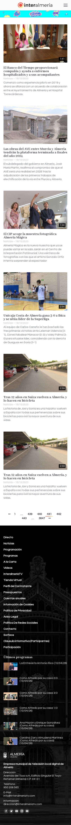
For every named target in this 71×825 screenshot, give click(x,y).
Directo (8, 537)
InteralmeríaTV (12, 574)
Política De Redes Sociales (20, 622)
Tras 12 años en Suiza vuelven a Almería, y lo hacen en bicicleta (35, 399)
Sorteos (8, 635)
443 (24, 518)
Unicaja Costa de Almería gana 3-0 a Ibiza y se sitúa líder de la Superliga (34, 317)
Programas (10, 555)
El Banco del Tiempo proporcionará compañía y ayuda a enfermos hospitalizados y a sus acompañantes (31, 71)
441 (49, 514)
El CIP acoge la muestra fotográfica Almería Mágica (29, 235)
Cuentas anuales (14, 598)
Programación (12, 549)
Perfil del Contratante (17, 586)
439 (30, 514)
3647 (42, 518)
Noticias (8, 78)
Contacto (9, 629)
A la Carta (9, 561)
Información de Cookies (18, 604)
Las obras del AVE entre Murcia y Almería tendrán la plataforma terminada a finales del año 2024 (35, 152)
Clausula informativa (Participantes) (26, 641)
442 (58, 514)
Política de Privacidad (17, 610)
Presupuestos (12, 592)
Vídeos (7, 568)
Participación (12, 647)
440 (39, 514)
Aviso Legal (10, 616)
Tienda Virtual (12, 580)
